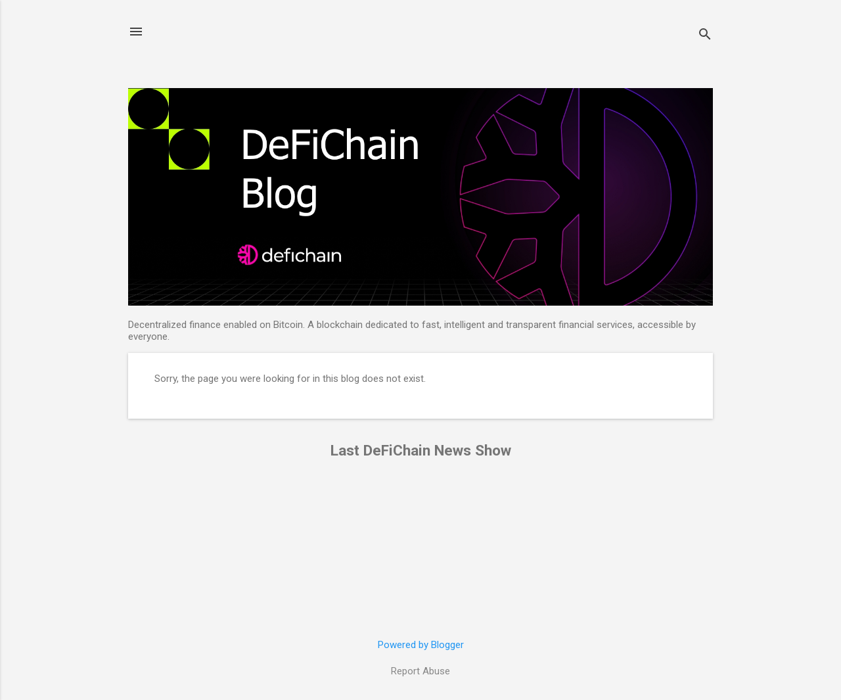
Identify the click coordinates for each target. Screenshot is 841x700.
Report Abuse (420, 671)
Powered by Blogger (421, 645)
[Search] (705, 36)
